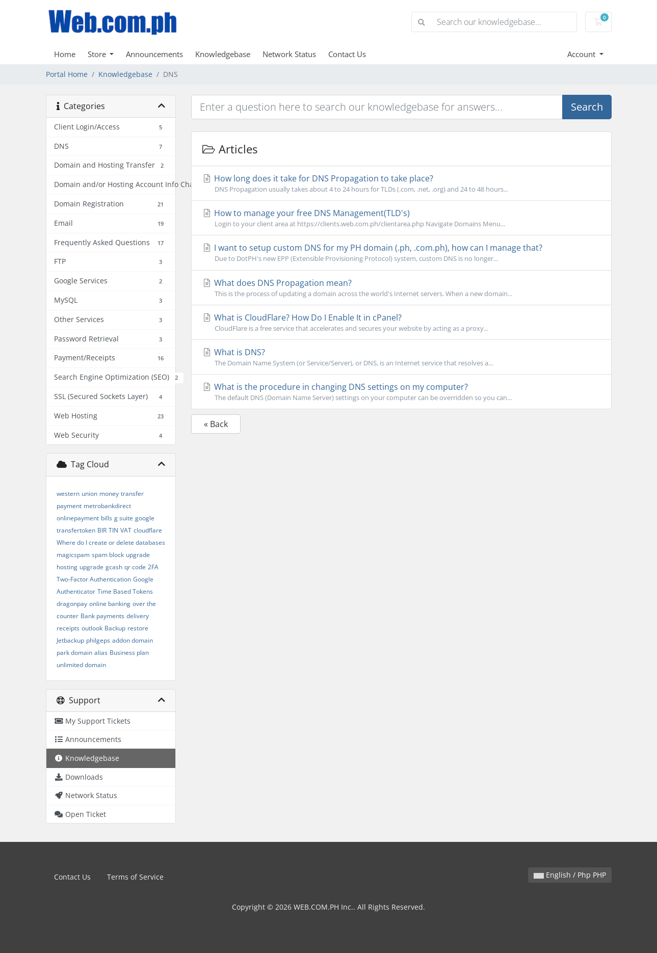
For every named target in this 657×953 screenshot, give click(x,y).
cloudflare (148, 530)
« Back (216, 424)
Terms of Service (135, 877)
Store (98, 54)
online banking (109, 603)
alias (101, 652)
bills (106, 518)
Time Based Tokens (125, 591)
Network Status (289, 54)
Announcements (154, 54)
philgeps (98, 640)
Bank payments (102, 616)
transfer (132, 493)
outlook (92, 628)
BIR (102, 530)
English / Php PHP (570, 875)
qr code (135, 567)
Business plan (129, 652)
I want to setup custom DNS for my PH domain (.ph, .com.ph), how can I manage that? (401, 252)
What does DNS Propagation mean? (401, 288)
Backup (114, 628)
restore (137, 628)
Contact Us (347, 54)
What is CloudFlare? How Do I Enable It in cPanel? (401, 322)
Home (64, 54)
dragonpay (72, 603)
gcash (114, 567)
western (68, 493)
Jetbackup (70, 640)
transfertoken (76, 530)
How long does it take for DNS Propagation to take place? (401, 183)
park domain (74, 652)
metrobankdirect (107, 505)
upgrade (91, 567)
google (144, 518)
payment (69, 505)
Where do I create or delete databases (111, 542)
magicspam (73, 554)
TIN (113, 530)
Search (587, 107)
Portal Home (67, 74)
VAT (126, 530)
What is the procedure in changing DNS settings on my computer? (401, 392)
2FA (153, 567)
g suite (123, 518)
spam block (108, 554)
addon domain (132, 640)
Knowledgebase (222, 54)
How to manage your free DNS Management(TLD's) (401, 218)
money (109, 493)
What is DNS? (401, 357)
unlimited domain (81, 664)
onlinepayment (78, 518)
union (89, 493)
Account (582, 54)
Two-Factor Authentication (94, 579)
